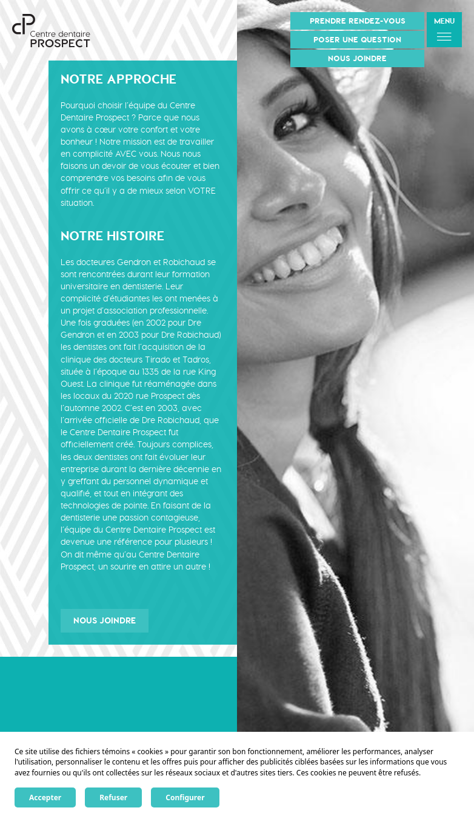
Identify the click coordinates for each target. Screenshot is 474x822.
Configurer (184, 797)
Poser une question (357, 39)
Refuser (113, 797)
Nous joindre (357, 58)
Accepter (45, 797)
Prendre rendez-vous (358, 20)
